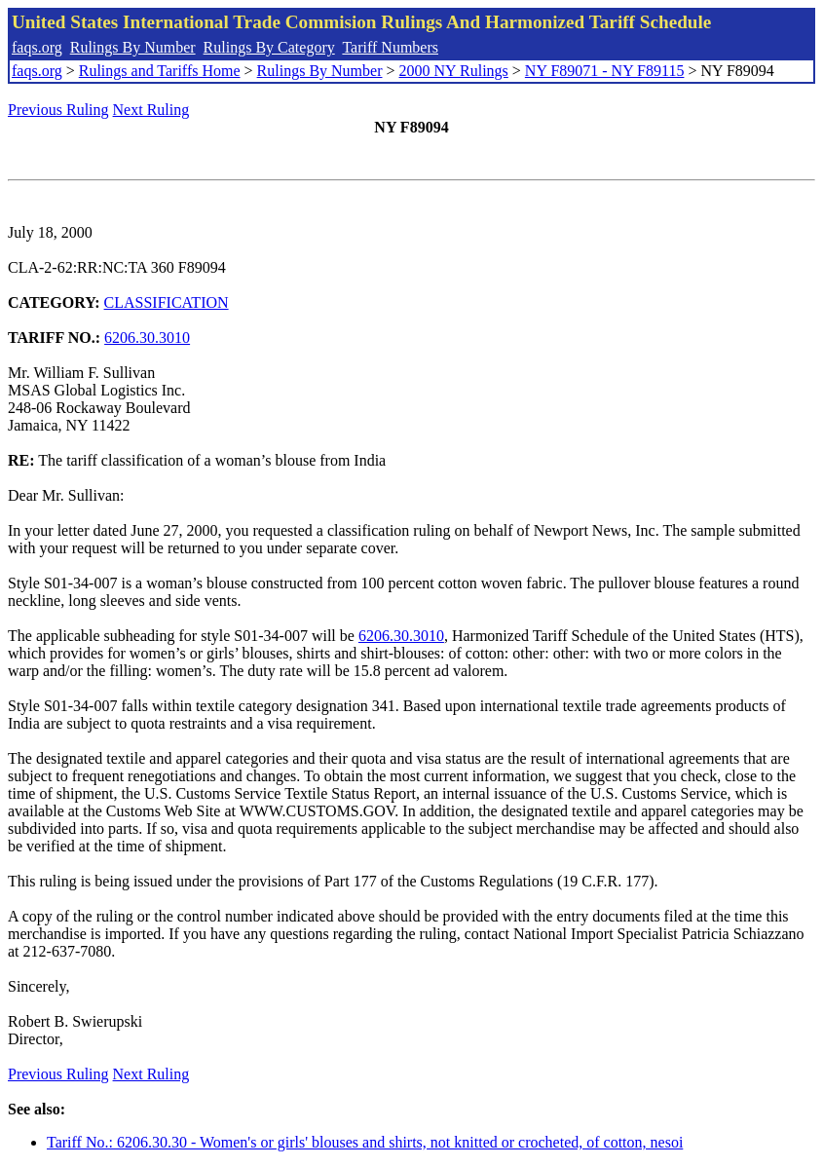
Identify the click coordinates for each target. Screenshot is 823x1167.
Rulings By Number (133, 47)
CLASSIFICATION (166, 302)
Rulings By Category (269, 47)
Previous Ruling (58, 109)
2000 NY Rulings (453, 70)
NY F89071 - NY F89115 (605, 70)
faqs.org (37, 47)
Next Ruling (151, 109)
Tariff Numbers (390, 47)
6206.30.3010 (147, 337)
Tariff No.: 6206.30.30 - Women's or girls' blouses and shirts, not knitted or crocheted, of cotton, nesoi (365, 1142)
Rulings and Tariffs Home (160, 70)
